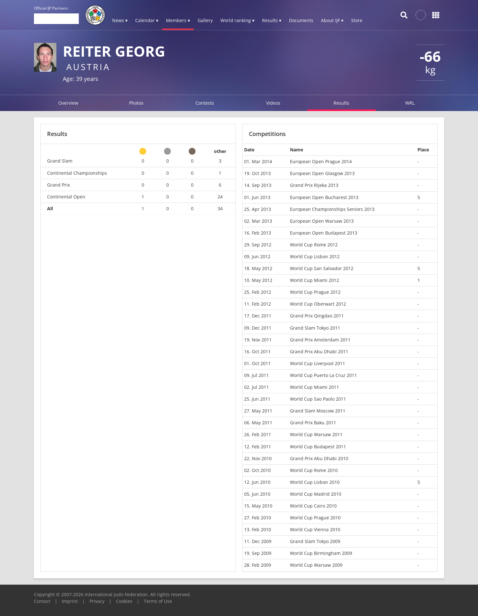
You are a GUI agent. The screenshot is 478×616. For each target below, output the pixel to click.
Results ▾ (271, 20)
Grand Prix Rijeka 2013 (314, 185)
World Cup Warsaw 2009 (316, 565)
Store (356, 20)
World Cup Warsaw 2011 (316, 434)
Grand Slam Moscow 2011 (317, 411)
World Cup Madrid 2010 (315, 494)
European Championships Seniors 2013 (332, 209)
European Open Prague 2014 (321, 161)
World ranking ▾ (237, 20)
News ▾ (120, 20)
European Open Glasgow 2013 (322, 173)
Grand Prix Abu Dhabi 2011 (319, 351)
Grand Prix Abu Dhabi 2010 (319, 458)
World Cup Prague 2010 (315, 518)
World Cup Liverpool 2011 (317, 363)
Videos (273, 103)
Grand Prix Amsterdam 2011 (320, 340)
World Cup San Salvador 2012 (321, 268)
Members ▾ (178, 20)
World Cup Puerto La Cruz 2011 (323, 375)
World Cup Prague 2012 (315, 292)
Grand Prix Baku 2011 (313, 423)
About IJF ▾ (332, 20)
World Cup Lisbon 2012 (315, 256)
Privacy (96, 601)
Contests (204, 103)
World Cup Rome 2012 (314, 245)
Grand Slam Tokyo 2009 (315, 541)
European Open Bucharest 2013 (324, 197)
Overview (68, 103)
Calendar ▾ (146, 20)
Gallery (205, 20)
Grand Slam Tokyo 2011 (315, 328)
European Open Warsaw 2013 (322, 221)
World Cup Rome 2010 (314, 470)
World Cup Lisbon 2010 (315, 482)
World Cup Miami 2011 (314, 387)
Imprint (70, 601)
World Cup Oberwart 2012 (318, 304)
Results (341, 103)
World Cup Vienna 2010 (315, 529)
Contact (42, 601)
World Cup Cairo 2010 (313, 506)
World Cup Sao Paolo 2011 (318, 399)
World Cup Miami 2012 (314, 280)
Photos (136, 103)
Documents (301, 20)
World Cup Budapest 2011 (318, 447)
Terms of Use (158, 601)
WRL (410, 103)
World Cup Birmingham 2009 (321, 553)
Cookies (124, 601)
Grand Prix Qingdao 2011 (317, 316)
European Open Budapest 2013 (323, 233)
